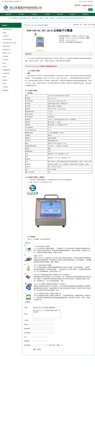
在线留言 (72, 14)
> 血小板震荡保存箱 (7, 39)
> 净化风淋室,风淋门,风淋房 (9, 42)
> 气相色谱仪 (5, 87)
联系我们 (85, 14)
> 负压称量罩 (5, 56)
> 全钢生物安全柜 (6, 49)
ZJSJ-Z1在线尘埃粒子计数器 (42, 265)
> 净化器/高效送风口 (7, 29)
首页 (81, 24)
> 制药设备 (4, 80)
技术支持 (60, 14)
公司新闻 (47, 14)
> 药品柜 (4, 76)
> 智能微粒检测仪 (6, 70)
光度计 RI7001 (38, 255)
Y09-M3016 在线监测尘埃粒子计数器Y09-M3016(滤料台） (52, 274)
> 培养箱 (4, 66)
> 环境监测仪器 (6, 73)
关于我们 (21, 14)
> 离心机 (4, 83)
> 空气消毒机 (5, 59)
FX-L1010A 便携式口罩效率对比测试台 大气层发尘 (50, 284)
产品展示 (34, 14)
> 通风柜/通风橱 (6, 46)
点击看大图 (39, 50)
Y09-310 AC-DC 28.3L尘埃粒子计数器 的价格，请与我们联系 (47, 314)
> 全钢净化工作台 (6, 53)
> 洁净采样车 (5, 36)
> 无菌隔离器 (5, 90)
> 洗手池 (4, 63)
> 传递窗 (4, 32)
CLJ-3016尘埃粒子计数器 (42, 246)
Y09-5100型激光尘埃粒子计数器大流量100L (47, 293)
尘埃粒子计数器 (91, 24)
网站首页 (8, 14)
